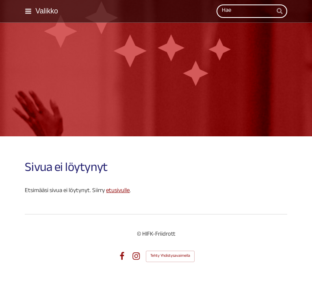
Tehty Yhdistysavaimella (170, 256)
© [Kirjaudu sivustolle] (139, 235)
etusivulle (118, 191)
